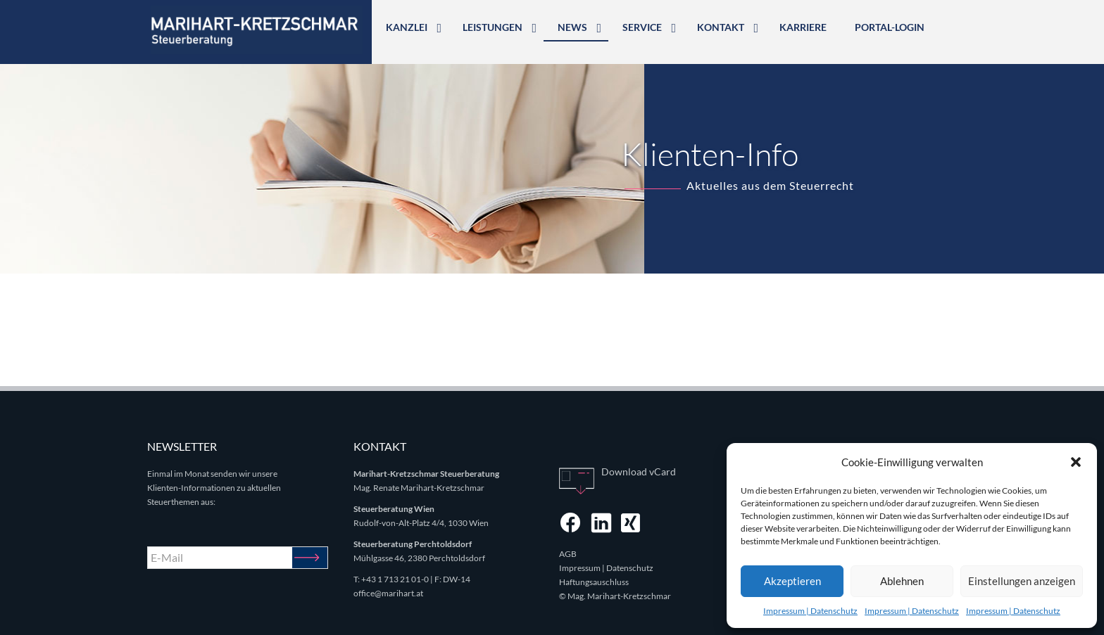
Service (642, 27)
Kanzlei (406, 27)
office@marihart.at (388, 593)
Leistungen (492, 27)
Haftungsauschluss (594, 582)
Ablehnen (902, 581)
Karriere (803, 27)
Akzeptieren (792, 581)
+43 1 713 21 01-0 (395, 579)
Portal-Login (889, 27)
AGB (568, 554)
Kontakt (720, 27)
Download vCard (638, 471)
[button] (1076, 462)
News (572, 27)
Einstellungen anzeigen (1021, 581)
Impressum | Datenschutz (810, 610)
